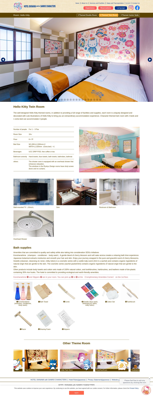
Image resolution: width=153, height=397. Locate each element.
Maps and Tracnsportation (115, 3)
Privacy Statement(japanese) (98, 380)
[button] (53, 100)
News (77, 3)
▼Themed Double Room (87, 15)
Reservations (105, 8)
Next (129, 360)
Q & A (128, 3)
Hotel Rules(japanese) (77, 380)
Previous (24, 360)
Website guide (117, 380)
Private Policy (134, 388)
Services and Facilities (97, 3)
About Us (84, 3)
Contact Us (136, 3)
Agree (76, 393)
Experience (90, 8)
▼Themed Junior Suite (129, 15)
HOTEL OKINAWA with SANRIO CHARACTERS (48, 380)
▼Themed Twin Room (108, 15)
